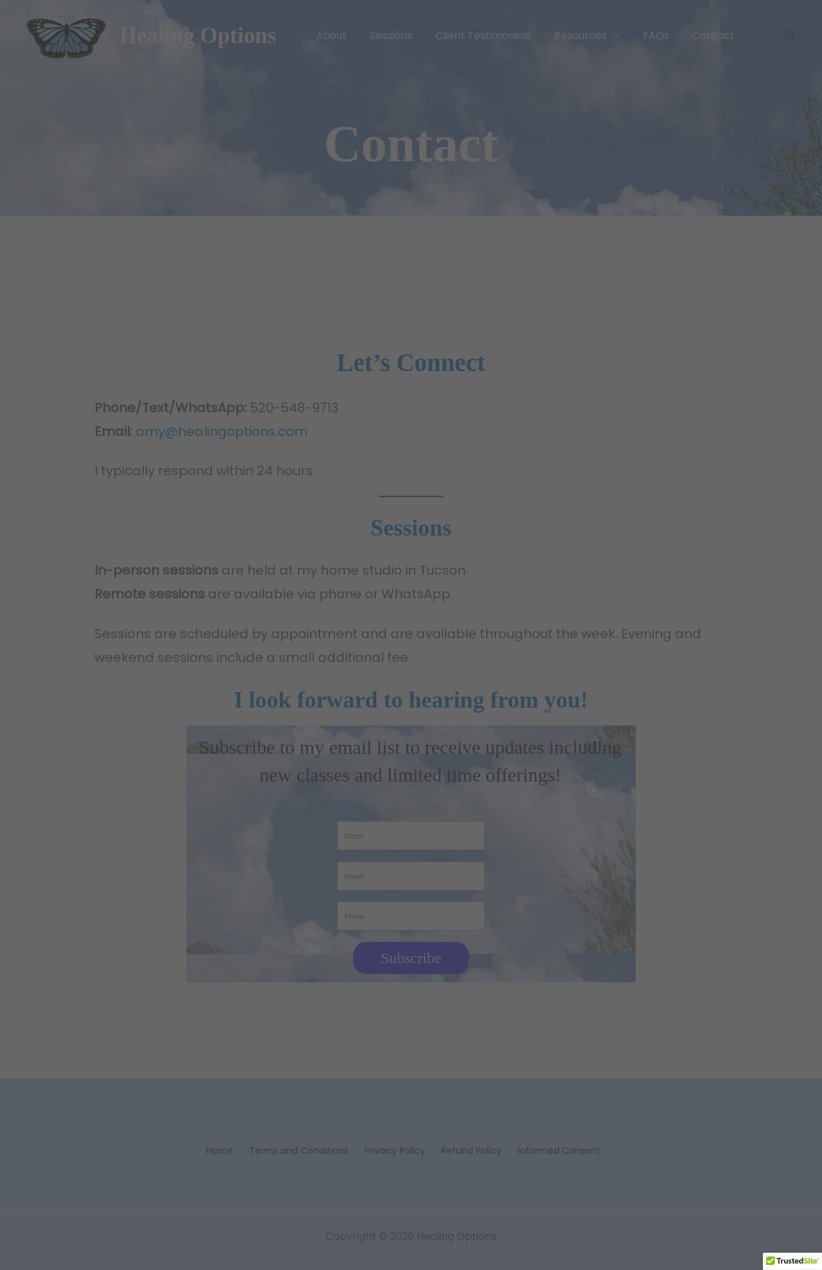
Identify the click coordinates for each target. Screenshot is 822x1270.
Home (219, 1150)
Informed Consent (559, 1150)
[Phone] (411, 915)
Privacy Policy (395, 1150)
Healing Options (197, 35)
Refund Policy (471, 1150)
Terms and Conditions (299, 1150)
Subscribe (411, 958)
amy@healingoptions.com (222, 431)
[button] (613, 36)
